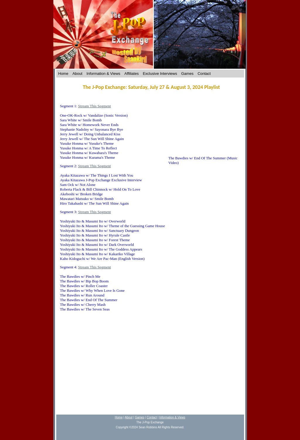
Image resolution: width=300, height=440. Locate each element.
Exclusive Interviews (160, 73)
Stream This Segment (94, 106)
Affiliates (132, 73)
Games (187, 73)
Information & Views (103, 73)
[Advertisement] (151, 366)
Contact (204, 73)
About (77, 73)
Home (63, 73)
